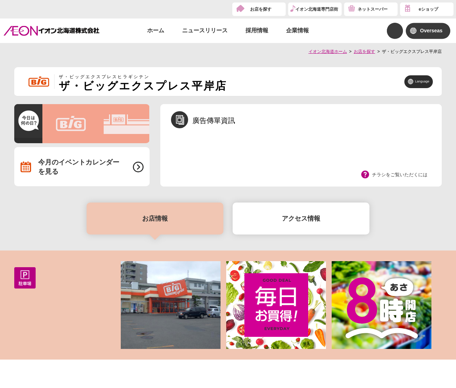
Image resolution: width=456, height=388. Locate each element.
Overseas (431, 30)
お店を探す (260, 9)
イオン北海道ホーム (328, 51)
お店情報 (155, 218)
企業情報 (297, 30)
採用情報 (256, 30)
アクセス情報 (301, 218)
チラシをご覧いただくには (400, 174)
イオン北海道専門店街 (316, 9)
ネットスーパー (373, 9)
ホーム (155, 30)
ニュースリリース (205, 30)
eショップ (428, 9)
